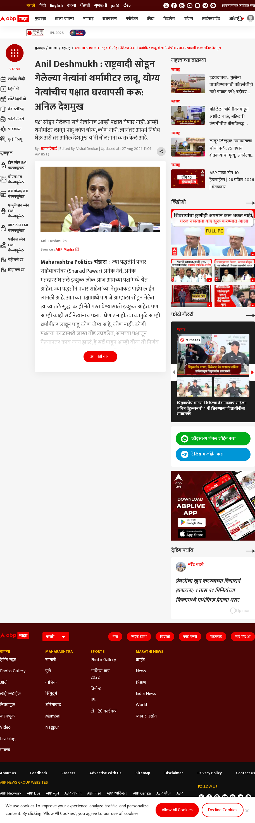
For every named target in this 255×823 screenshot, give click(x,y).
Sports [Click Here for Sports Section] (97, 652)
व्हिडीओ (9, 89)
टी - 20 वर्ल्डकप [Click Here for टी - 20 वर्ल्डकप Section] (103, 711)
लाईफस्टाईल (211, 18)
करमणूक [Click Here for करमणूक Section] (7, 716)
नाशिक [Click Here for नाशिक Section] (51, 683)
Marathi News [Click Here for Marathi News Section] (149, 652)
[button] (14, 57)
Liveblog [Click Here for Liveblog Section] (8, 739)
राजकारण (110, 18)
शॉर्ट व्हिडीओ (13, 99)
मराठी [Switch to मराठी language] (31, 5)
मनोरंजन (132, 18)
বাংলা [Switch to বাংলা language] (71, 5)
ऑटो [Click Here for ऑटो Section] (4, 683)
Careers (68, 773)
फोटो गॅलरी (12, 119)
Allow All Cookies (177, 810)
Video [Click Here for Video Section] (5, 727)
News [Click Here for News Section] (141, 671)
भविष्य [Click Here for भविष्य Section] (5, 750)
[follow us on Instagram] (197, 5)
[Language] (55, 636)
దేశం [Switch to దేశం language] (126, 5)
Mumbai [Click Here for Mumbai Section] (52, 716)
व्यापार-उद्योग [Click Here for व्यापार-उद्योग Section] (146, 716)
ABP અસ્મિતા (117, 793)
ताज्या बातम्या (64, 18)
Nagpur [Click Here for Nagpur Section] (52, 727)
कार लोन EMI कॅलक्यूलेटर (14, 227)
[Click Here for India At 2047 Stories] (77, 32)
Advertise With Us (105, 773)
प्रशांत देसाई (49, 148)
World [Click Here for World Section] (141, 705)
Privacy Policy (209, 773)
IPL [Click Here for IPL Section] (93, 700)
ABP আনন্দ (73, 793)
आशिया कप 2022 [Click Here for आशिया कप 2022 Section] (100, 674)
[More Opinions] (250, 550)
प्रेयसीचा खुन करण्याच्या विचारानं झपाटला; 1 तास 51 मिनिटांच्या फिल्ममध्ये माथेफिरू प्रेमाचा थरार (208, 590)
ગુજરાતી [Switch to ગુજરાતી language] (100, 5)
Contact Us (245, 773)
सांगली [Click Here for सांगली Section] (50, 660)
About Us (8, 773)
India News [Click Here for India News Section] (146, 694)
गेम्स (115, 636)
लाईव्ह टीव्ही (12, 79)
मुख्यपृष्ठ (40, 18)
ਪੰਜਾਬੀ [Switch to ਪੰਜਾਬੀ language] (85, 5)
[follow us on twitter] (166, 5)
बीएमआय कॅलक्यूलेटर (12, 179)
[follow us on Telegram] (205, 5)
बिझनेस (169, 18)
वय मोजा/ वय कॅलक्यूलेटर (14, 193)
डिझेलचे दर (12, 270)
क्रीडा (150, 18)
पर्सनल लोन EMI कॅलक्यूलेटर (12, 245)
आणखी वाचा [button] (100, 356)
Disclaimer (174, 773)
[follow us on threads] (181, 5)
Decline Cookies (222, 810)
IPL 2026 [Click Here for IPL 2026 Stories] (57, 33)
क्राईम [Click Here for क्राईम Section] (140, 660)
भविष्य (188, 18)
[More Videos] (250, 202)
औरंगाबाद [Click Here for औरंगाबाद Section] (53, 705)
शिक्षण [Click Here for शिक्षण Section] (141, 683)
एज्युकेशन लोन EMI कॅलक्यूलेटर (14, 211)
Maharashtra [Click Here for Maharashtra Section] (59, 652)
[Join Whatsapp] (213, 5)
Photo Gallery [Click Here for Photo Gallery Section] (12, 671)
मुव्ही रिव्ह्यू (11, 139)
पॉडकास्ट (11, 129)
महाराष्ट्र (88, 18)
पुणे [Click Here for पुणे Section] (48, 671)
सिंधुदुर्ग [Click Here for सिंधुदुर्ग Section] (51, 694)
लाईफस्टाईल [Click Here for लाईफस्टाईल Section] (10, 694)
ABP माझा (94, 793)
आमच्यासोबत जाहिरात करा (238, 5)
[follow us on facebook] (174, 5)
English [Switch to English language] (56, 5)
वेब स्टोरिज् (12, 109)
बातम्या (53, 48)
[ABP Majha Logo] (14, 18)
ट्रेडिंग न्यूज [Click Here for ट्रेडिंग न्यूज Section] (8, 660)
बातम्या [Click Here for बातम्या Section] (5, 652)
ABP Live (33, 793)
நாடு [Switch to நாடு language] (115, 5)
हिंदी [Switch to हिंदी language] (42, 5)
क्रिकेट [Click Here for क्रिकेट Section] (95, 689)
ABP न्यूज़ (52, 793)
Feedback (38, 773)
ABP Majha (67, 249)
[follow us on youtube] (189, 5)
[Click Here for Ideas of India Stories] (35, 32)
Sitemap (142, 773)
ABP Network (10, 793)
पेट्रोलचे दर (11, 259)
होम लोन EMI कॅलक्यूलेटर (14, 165)
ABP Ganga (142, 793)
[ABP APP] (192, 522)
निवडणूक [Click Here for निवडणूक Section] (7, 705)
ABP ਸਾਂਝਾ (163, 793)
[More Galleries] (250, 315)
